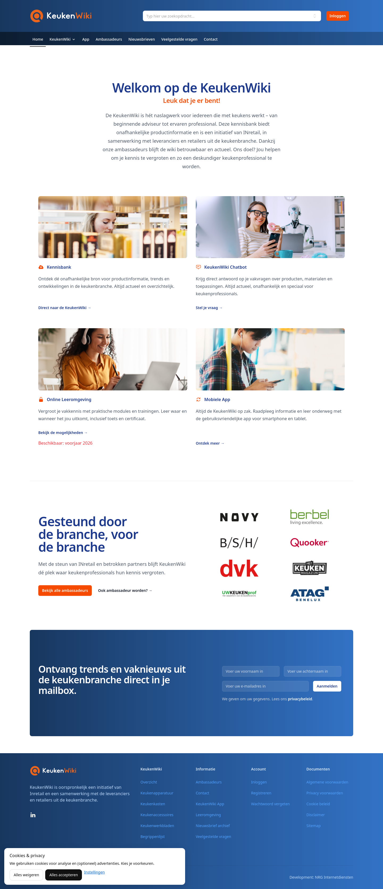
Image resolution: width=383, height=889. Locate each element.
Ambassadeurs (209, 782)
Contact (202, 792)
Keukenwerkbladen (157, 825)
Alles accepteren (63, 874)
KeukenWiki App (210, 803)
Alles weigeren (26, 874)
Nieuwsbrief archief (213, 825)
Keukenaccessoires (156, 814)
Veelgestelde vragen (213, 836)
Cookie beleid (318, 803)
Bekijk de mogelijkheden (63, 432)
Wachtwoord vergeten (270, 803)
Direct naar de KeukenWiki (64, 307)
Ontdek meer (210, 443)
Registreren (261, 792)
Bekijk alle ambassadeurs (65, 590)
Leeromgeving (208, 814)
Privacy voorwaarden (324, 792)
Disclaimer (315, 814)
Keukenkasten (152, 803)
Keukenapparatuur (156, 792)
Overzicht (148, 782)
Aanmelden (327, 686)
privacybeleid (300, 698)
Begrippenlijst (152, 836)
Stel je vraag (209, 307)
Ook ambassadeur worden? (125, 590)
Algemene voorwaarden (327, 782)
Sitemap (313, 825)
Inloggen (338, 15)
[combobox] (232, 16)
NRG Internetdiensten (334, 877)
